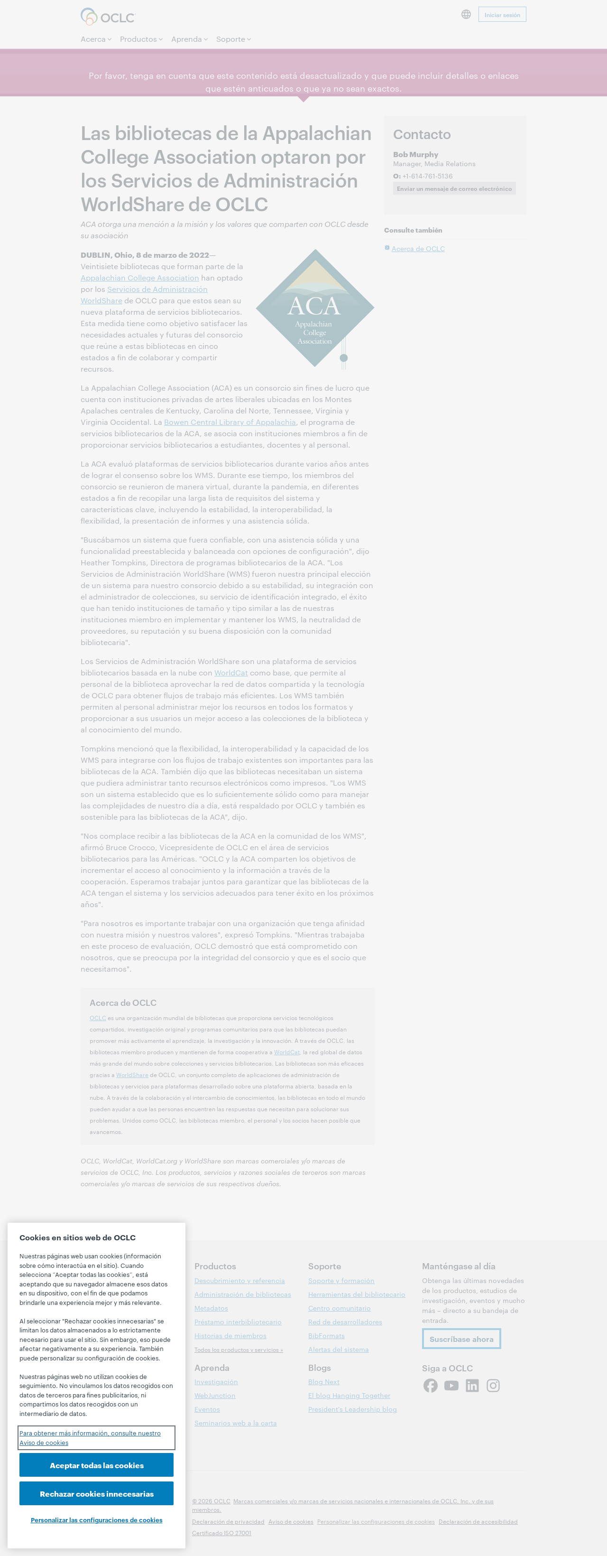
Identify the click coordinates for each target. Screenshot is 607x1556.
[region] (96, 1385)
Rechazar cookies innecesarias (97, 1493)
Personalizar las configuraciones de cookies (97, 1519)
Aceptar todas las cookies (97, 1464)
